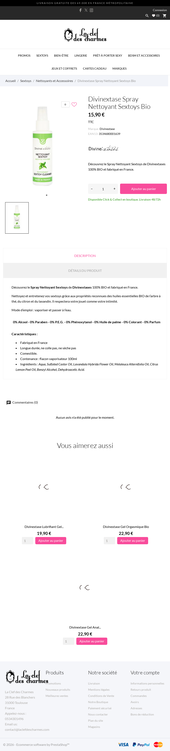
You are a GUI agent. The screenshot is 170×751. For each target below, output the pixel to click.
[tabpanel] (42, 148)
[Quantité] (103, 189)
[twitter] (86, 10)
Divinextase (107, 129)
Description (85, 256)
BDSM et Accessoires (144, 55)
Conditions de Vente (101, 696)
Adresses (136, 708)
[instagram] (91, 10)
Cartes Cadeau (94, 68)
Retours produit (141, 689)
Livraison (94, 683)
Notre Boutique (98, 702)
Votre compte (145, 672)
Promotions (53, 683)
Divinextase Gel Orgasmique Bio (126, 527)
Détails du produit (85, 270)
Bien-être (61, 55)
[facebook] (80, 10)
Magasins (94, 726)
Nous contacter (98, 714)
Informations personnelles (147, 683)
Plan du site (95, 720)
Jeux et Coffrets (64, 68)
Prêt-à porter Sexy (107, 55)
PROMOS (24, 55)
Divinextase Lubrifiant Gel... (44, 527)
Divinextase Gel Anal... (85, 627)
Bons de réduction (142, 714)
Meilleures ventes (57, 696)
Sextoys (42, 55)
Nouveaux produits (58, 689)
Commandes (139, 696)
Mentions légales (99, 689)
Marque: (93, 129)
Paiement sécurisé (99, 708)
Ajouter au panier (143, 189)
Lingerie (80, 55)
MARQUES (119, 68)
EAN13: (93, 133)
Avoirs (135, 702)
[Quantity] (27, 540)
